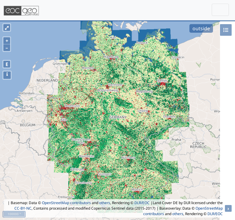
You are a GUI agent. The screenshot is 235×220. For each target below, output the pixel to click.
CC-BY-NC (23, 208)
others (104, 202)
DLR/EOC (142, 202)
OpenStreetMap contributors (66, 202)
